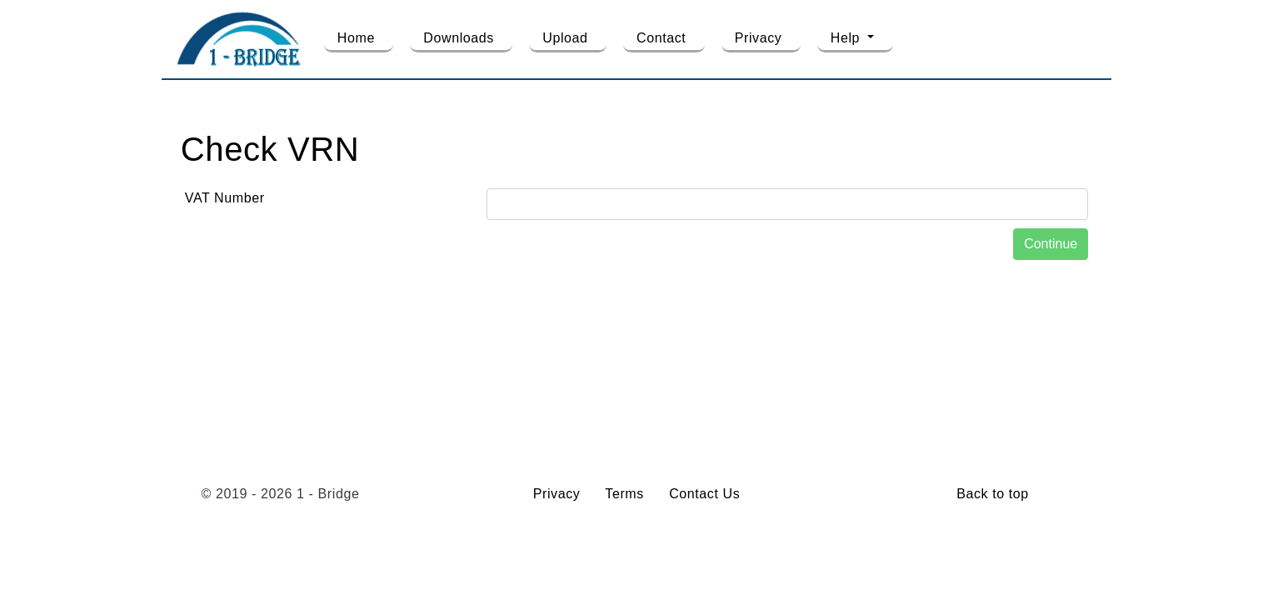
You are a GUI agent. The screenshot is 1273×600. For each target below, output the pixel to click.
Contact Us (704, 494)
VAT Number (225, 198)
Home (356, 38)
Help (847, 38)
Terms (624, 494)
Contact (661, 38)
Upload (564, 38)
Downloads (458, 38)
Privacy (758, 38)
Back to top (992, 494)
